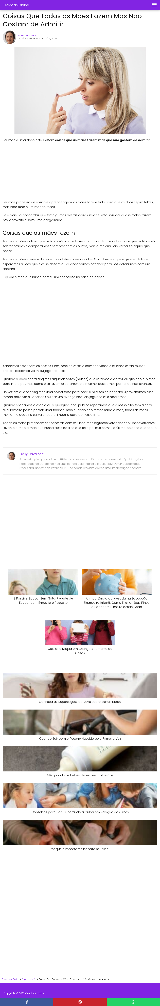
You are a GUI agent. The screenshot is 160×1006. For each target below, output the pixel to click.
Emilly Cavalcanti (27, 35)
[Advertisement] (53, 171)
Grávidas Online (16, 5)
